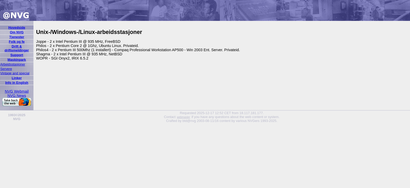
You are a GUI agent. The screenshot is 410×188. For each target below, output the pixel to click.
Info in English (16, 83)
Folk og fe (17, 42)
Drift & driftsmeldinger (16, 48)
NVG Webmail (17, 91)
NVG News (16, 95)
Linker (17, 78)
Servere (6, 69)
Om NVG (17, 32)
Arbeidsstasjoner (12, 64)
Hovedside (16, 28)
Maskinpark (17, 60)
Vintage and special (14, 73)
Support (16, 55)
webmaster (183, 117)
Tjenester (16, 37)
